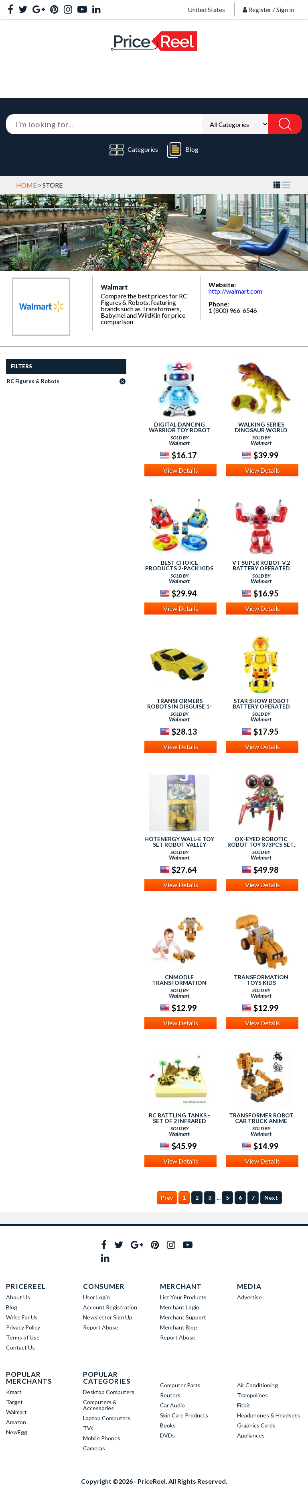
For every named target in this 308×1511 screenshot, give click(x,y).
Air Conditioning (257, 1385)
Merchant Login (179, 1307)
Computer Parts (180, 1385)
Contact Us (20, 1347)
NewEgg (16, 1432)
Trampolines (252, 1395)
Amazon (16, 1422)
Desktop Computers (108, 1391)
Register (260, 9)
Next (271, 1197)
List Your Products (183, 1297)
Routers (170, 1395)
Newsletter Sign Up (107, 1317)
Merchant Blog (178, 1327)
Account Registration (110, 1307)
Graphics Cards (256, 1425)
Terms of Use (23, 1337)
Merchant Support (183, 1317)
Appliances (251, 1435)
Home (26, 185)
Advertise (249, 1297)
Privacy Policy (23, 1327)
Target (14, 1402)
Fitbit (243, 1405)
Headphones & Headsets (268, 1415)
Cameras (94, 1448)
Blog (183, 150)
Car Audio (172, 1405)
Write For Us (22, 1317)
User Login (96, 1297)
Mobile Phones (101, 1438)
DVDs (167, 1435)
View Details (180, 470)
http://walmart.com (235, 291)
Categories (133, 150)
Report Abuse (100, 1327)
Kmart (14, 1391)
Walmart (16, 1412)
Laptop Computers (106, 1418)
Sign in (285, 9)
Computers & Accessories (100, 1405)
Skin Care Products (184, 1415)
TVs (88, 1428)
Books (168, 1425)
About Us (18, 1297)
